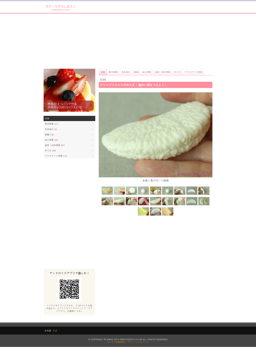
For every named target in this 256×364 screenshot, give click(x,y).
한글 (55, 330)
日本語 (47, 330)
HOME (103, 79)
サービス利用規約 (116, 342)
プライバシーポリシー (138, 342)
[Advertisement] (128, 41)
